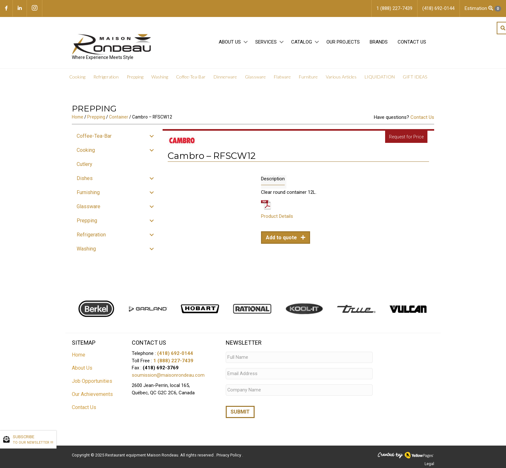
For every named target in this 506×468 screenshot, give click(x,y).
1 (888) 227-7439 (173, 361)
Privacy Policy (229, 453)
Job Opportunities (92, 381)
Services (266, 42)
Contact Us (412, 42)
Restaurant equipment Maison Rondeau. (142, 453)
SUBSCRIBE (33, 439)
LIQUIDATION (380, 76)
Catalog (301, 42)
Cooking (77, 76)
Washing (159, 76)
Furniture (308, 76)
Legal (429, 462)
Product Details (277, 216)
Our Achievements (92, 394)
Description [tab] (273, 179)
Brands (379, 42)
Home (77, 116)
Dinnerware (225, 76)
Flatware (282, 76)
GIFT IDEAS (415, 76)
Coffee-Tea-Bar (191, 76)
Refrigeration (106, 76)
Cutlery (84, 164)
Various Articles (341, 76)
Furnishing (88, 192)
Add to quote (282, 237)
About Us (230, 42)
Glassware (255, 76)
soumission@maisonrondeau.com (168, 375)
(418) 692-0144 (175, 353)
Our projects (343, 42)
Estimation (483, 8)
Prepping (135, 76)
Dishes (85, 178)
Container (118, 116)
